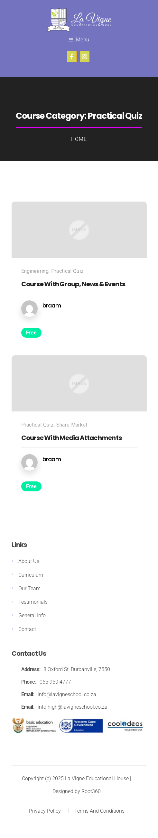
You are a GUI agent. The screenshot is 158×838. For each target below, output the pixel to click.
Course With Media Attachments (71, 437)
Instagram (84, 56)
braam (51, 305)
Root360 (91, 791)
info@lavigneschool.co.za (67, 694)
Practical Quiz (67, 271)
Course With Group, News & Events (73, 284)
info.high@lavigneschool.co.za (72, 707)
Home (79, 139)
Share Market (72, 425)
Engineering (35, 271)
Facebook (72, 56)
